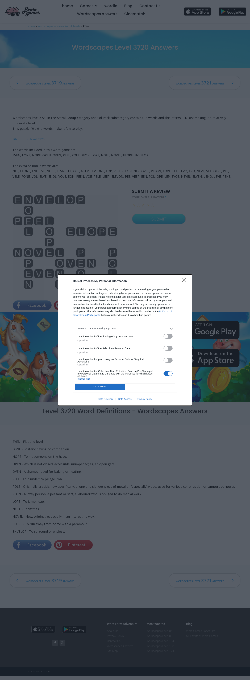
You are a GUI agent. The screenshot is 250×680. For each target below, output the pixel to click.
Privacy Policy (144, 399)
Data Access (125, 399)
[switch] (168, 336)
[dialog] (125, 340)
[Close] (185, 281)
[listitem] (125, 328)
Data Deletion (105, 399)
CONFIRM (99, 386)
